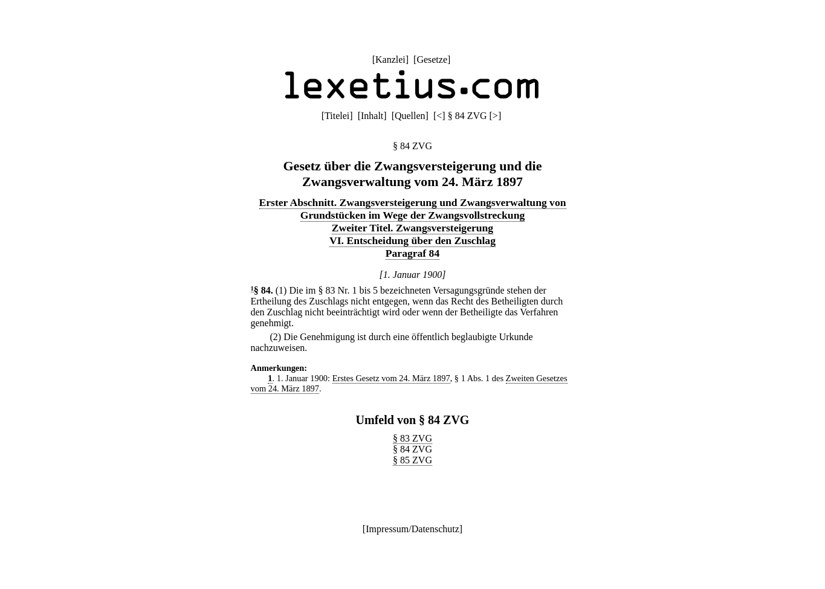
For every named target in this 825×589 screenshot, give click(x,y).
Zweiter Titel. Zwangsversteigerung (412, 228)
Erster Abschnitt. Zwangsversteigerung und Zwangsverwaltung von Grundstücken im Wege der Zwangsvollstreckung (412, 208)
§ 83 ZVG (412, 438)
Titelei (337, 116)
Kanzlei (390, 59)
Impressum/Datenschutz (412, 529)
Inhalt (372, 116)
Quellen (410, 116)
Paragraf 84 (412, 253)
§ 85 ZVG (412, 460)
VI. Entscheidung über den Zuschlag (412, 240)
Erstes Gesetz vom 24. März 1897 (391, 378)
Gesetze (431, 59)
